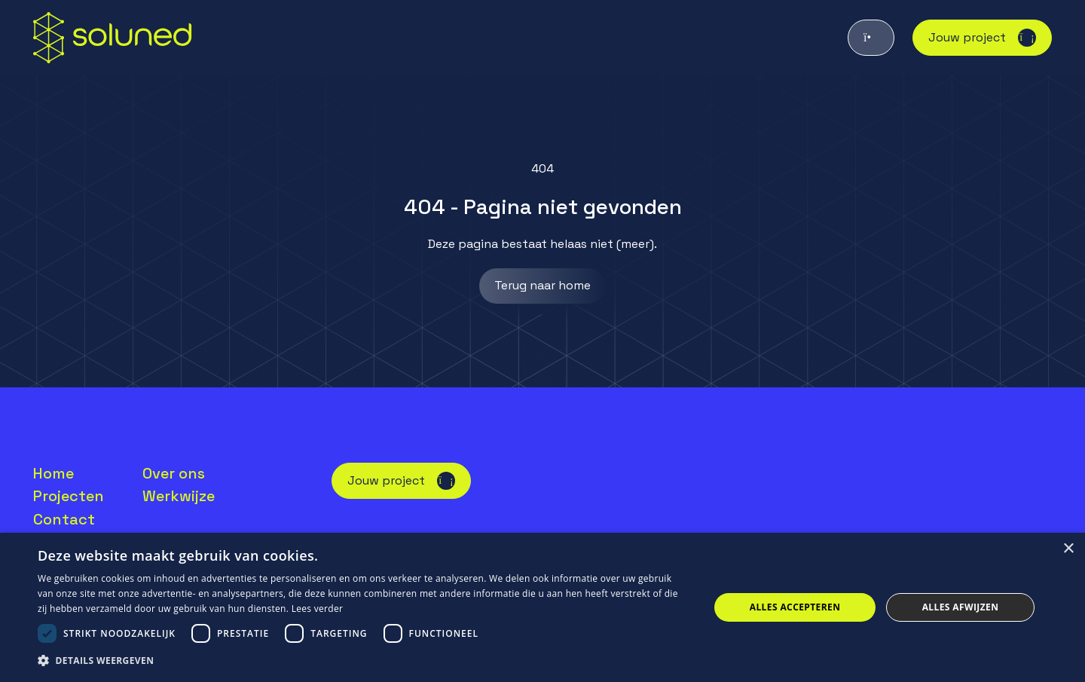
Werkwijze (178, 496)
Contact (64, 519)
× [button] (1068, 549)
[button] (363, 661)
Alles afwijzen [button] (960, 607)
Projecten (68, 496)
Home (53, 473)
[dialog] (542, 607)
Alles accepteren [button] (795, 607)
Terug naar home (542, 285)
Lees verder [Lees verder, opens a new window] (318, 608)
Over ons (173, 473)
